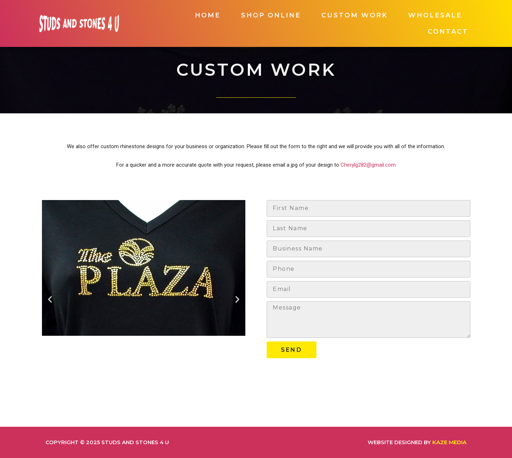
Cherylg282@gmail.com (368, 165)
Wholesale (435, 15)
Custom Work (354, 15)
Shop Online (271, 15)
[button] (50, 299)
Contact (448, 32)
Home (207, 15)
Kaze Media (449, 442)
